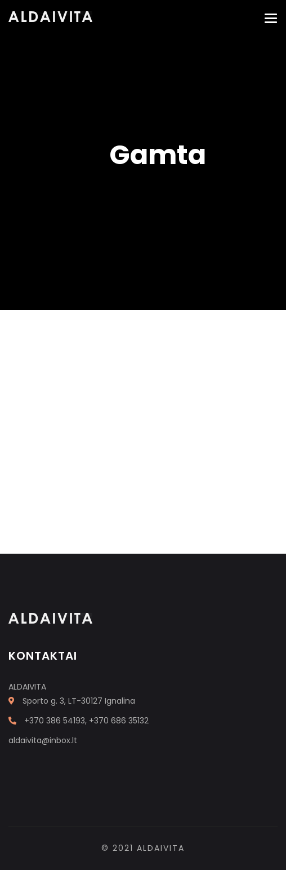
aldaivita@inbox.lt (42, 740)
